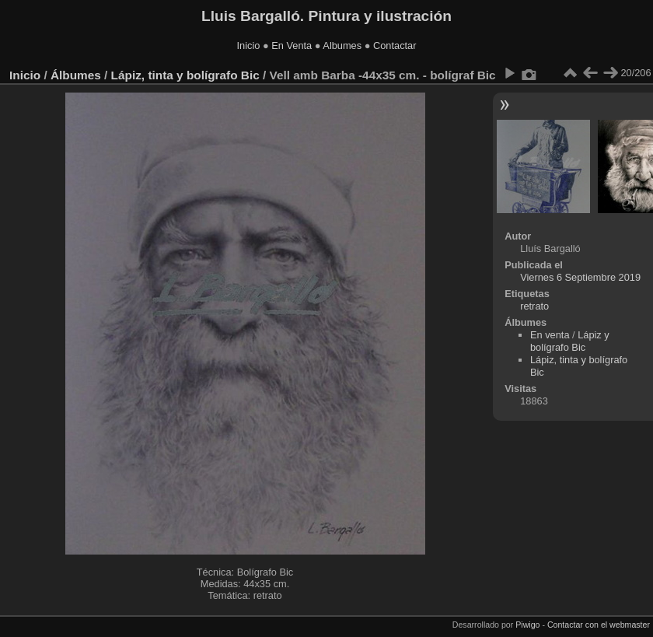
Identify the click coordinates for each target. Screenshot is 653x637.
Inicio (248, 45)
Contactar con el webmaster (598, 624)
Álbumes (76, 75)
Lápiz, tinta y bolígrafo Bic (185, 75)
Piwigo (527, 624)
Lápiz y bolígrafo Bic (569, 341)
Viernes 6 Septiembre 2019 (580, 277)
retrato (534, 306)
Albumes (342, 45)
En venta (550, 335)
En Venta (291, 45)
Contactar (394, 45)
